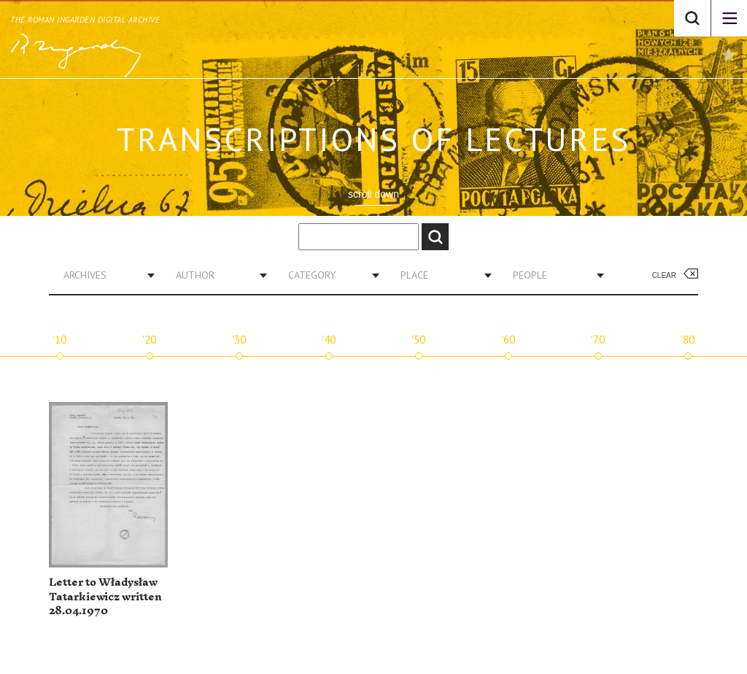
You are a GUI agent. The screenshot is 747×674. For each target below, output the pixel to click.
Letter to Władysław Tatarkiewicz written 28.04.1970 (105, 597)
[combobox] (103, 275)
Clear (664, 275)
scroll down (373, 194)
